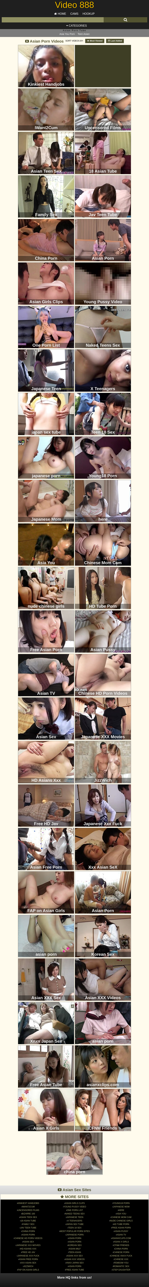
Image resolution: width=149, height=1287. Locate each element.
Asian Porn (28, 1224)
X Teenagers (74, 1210)
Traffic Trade (73, 1284)
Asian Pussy (121, 1221)
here (121, 1200)
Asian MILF (75, 1238)
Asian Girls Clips (75, 1193)
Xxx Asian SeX (28, 1252)
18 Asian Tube (28, 1210)
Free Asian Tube (75, 1259)
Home (60, 13)
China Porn (28, 1221)
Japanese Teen (74, 1207)
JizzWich (28, 1256)
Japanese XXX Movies (28, 1235)
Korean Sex (75, 1235)
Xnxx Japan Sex (75, 1252)
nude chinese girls (121, 1210)
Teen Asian (84, 34)
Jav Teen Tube (28, 1217)
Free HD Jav (28, 1242)
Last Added (115, 41)
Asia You (121, 1203)
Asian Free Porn (28, 1249)
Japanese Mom (121, 1196)
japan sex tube (75, 1214)
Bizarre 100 (28, 1203)
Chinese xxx (121, 1249)
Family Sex (28, 1214)
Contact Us (86, 1284)
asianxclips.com (121, 1228)
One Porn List (75, 1200)
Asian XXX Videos (75, 1249)
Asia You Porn (67, 34)
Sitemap (62, 1284)
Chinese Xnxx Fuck (121, 1245)
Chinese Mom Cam (121, 1207)
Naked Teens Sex (75, 1203)
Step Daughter (121, 1259)
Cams (74, 13)
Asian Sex (28, 1231)
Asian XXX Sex (75, 1245)
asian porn (74, 1231)
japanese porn (75, 1224)
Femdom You (121, 1252)
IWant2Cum (28, 1196)
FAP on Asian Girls (28, 1259)
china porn (121, 1238)
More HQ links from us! (74, 1267)
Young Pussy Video (75, 1196)
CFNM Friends (121, 1235)
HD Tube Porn (121, 1214)
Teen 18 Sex (74, 1217)
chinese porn (121, 1242)
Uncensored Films (28, 1200)
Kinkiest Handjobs (28, 1193)
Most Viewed (94, 41)
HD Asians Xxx (28, 1238)
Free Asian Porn (121, 1217)
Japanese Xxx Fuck (28, 1245)
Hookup (89, 13)
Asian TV (121, 1224)
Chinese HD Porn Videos (28, 1228)
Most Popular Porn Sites (75, 1221)
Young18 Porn (121, 1193)
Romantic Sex (121, 1256)
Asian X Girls (121, 1231)
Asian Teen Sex (28, 1207)
